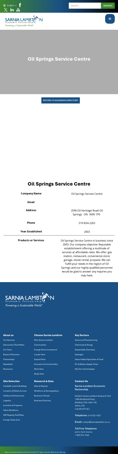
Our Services (9, 340)
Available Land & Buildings (15, 386)
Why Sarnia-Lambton (43, 340)
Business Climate (42, 395)
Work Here (39, 369)
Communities (40, 345)
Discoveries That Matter (13, 345)
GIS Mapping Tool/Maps (13, 415)
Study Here (39, 374)
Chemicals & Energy (84, 345)
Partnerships (8, 359)
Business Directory (42, 400)
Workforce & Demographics (46, 391)
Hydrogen (79, 354)
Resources (8, 369)
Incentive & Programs (12, 405)
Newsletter (8, 364)
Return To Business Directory (60, 100)
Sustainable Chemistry (85, 349)
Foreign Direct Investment (45, 349)
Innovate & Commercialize (46, 364)
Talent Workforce (10, 410)
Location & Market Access (15, 391)
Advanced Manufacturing (86, 340)
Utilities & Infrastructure (13, 395)
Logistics (7, 400)
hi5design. (62, 452)
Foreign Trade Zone (11, 420)
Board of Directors (11, 354)
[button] (10, 5)
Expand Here (40, 359)
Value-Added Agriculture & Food (89, 359)
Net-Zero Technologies (85, 369)
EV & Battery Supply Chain (86, 364)
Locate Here (39, 354)
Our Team (7, 349)
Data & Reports (41, 386)
